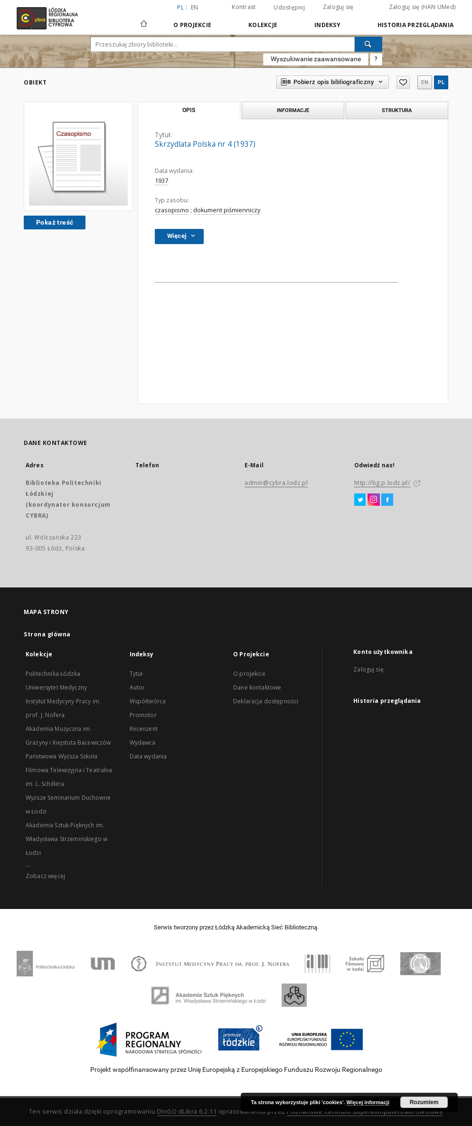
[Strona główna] (144, 19)
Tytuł (136, 674)
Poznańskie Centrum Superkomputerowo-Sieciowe (365, 1111)
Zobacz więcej (45, 876)
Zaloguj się (338, 7)
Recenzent (144, 729)
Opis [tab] (188, 110)
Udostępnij (289, 7)
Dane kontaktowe (257, 687)
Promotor (143, 715)
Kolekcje (262, 25)
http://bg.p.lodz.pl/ (382, 483)
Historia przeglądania (415, 25)
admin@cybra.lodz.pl (276, 483)
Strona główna (47, 634)
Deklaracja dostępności (265, 701)
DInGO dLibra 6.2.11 (187, 1111)
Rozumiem (424, 1102)
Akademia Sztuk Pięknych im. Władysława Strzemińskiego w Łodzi (66, 839)
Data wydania (148, 756)
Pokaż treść (54, 222)
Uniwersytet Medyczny (56, 687)
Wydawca (143, 742)
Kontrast (243, 7)
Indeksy (327, 25)
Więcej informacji (368, 1102)
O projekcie (249, 674)
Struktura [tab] (397, 110)
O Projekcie (192, 25)
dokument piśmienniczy (226, 210)
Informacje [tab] (293, 110)
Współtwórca (148, 701)
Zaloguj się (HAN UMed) (422, 7)
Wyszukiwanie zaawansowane (316, 59)
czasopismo (172, 210)
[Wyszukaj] (368, 44)
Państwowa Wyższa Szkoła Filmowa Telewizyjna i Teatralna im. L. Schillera (69, 770)
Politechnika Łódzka (53, 674)
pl (441, 82)
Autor (137, 687)
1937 (161, 181)
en (194, 7)
